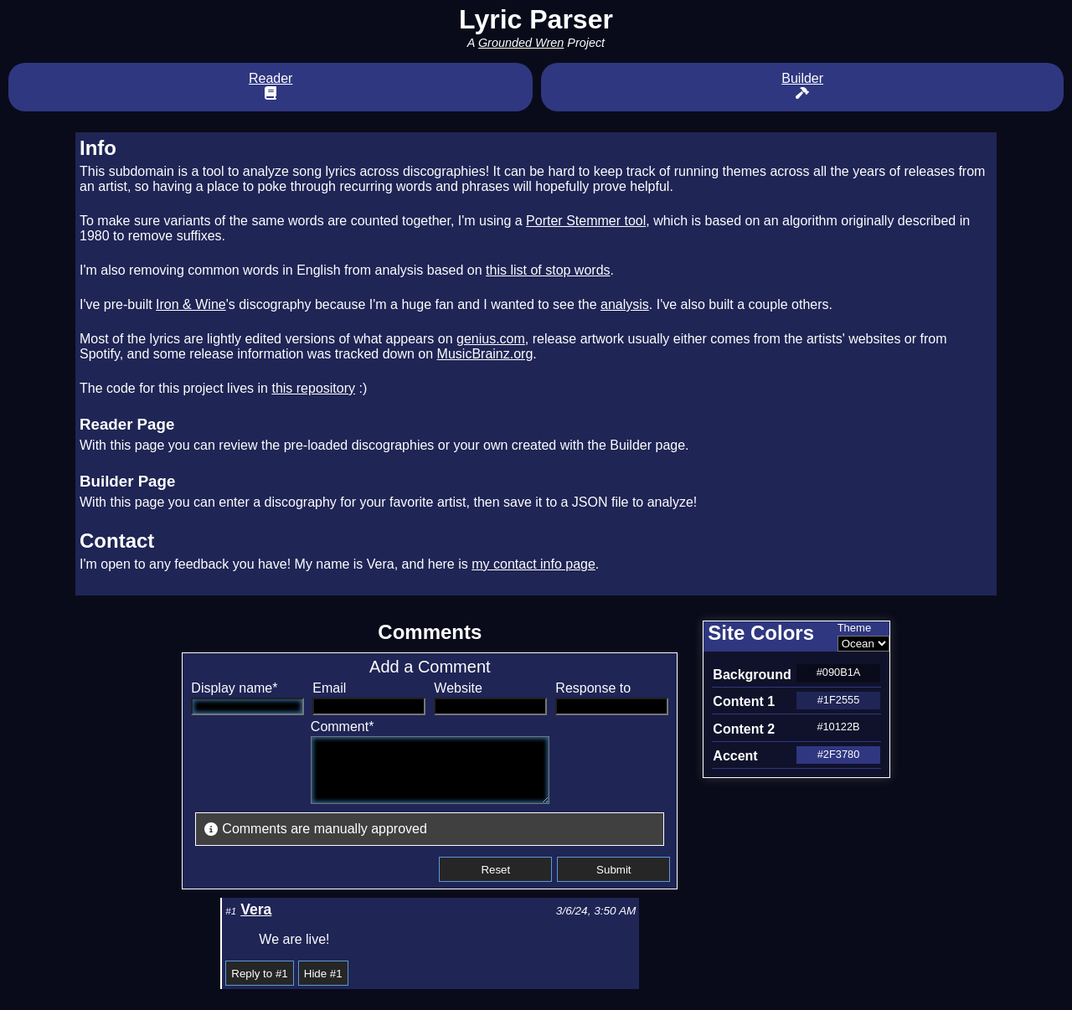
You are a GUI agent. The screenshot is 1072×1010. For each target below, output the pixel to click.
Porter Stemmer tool (586, 221)
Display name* (234, 688)
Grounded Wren (521, 42)
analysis (624, 304)
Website (458, 688)
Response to (593, 688)
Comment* (328, 726)
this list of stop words (548, 270)
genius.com (490, 339)
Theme (854, 627)
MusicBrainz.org (485, 354)
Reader (270, 85)
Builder (802, 85)
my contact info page (533, 564)
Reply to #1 (259, 986)
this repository (313, 388)
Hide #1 (323, 986)
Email (329, 688)
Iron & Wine (191, 304)
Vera (255, 922)
